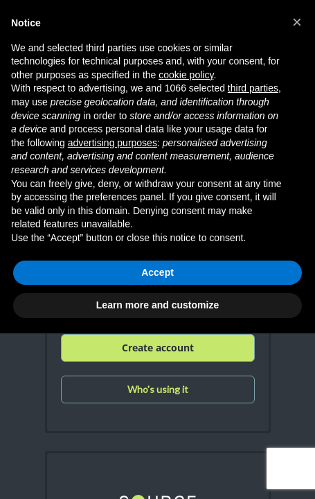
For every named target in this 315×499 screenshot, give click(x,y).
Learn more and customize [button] (157, 304)
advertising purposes (112, 142)
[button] (297, 22)
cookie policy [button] (186, 74)
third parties (253, 88)
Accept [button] (157, 272)
